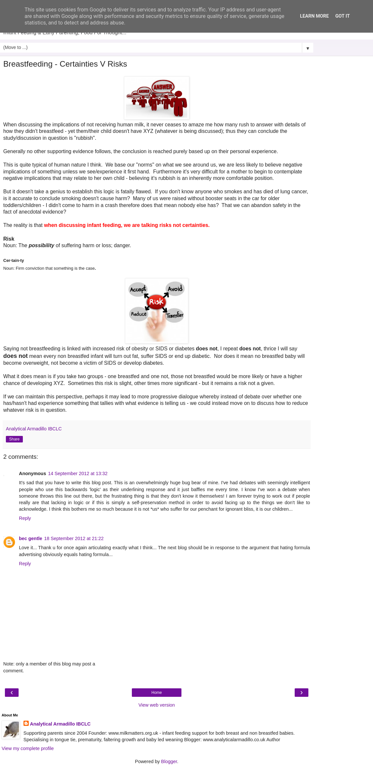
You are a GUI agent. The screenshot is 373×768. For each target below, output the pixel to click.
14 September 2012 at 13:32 (77, 473)
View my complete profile (28, 748)
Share (14, 439)
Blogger (169, 761)
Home (156, 692)
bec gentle (30, 538)
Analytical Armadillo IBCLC (60, 724)
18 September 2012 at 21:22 (73, 538)
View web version (156, 705)
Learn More (314, 16)
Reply (25, 518)
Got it (342, 16)
